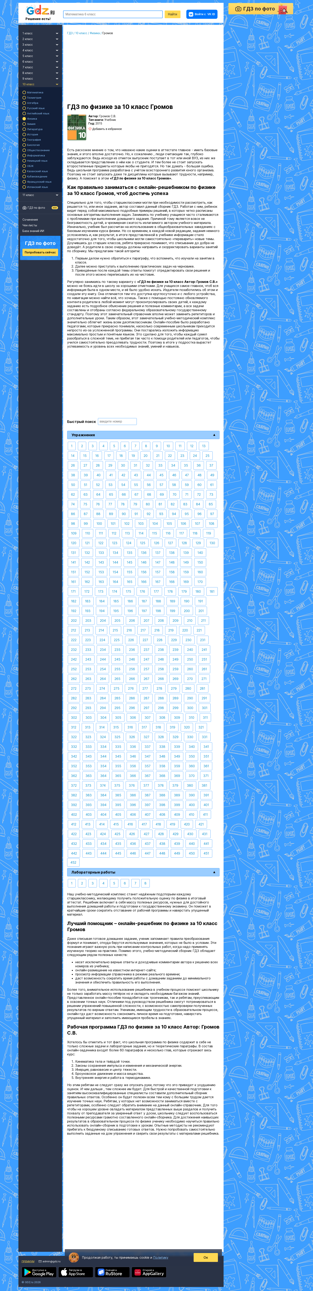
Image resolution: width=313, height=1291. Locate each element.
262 (74, 679)
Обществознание (38, 150)
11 (180, 446)
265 (117, 679)
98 (73, 524)
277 (145, 688)
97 (212, 514)
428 (161, 834)
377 (146, 785)
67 (136, 494)
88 (98, 514)
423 (88, 834)
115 (154, 533)
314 (102, 727)
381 (204, 785)
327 (146, 737)
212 (73, 630)
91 (136, 514)
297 (146, 708)
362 (74, 776)
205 (117, 621)
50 (73, 485)
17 (109, 456)
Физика (32, 118)
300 (190, 708)
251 (204, 659)
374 (103, 785)
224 (102, 640)
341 (206, 747)
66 (124, 494)
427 (146, 834)
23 (182, 456)
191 (200, 601)
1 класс (42, 33)
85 (211, 504)
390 (192, 795)
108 (211, 524)
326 (132, 737)
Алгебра (32, 102)
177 (156, 591)
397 (148, 805)
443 (89, 853)
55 (136, 485)
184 (102, 601)
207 (146, 621)
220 (185, 630)
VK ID (202, 14)
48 (199, 475)
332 (74, 747)
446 (133, 853)
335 (118, 747)
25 (207, 456)
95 (187, 514)
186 (130, 601)
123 (114, 543)
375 (117, 785)
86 (73, 514)
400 (192, 805)
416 (130, 824)
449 (177, 853)
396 (133, 805)
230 (188, 640)
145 (129, 562)
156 (143, 572)
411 (205, 815)
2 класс (42, 38)
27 (85, 465)
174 (114, 591)
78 (123, 504)
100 (99, 524)
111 (101, 533)
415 (116, 824)
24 (195, 456)
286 (132, 698)
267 (146, 679)
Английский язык (38, 113)
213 (87, 630)
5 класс (42, 55)
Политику (160, 1257)
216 (129, 630)
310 (191, 718)
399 (177, 805)
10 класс (42, 83)
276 (131, 688)
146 (143, 562)
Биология (33, 144)
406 (133, 815)
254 (103, 669)
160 (200, 572)
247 (146, 659)
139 (186, 553)
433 (89, 844)
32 (148, 465)
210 (189, 621)
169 (186, 582)
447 (148, 853)
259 (175, 669)
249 (175, 659)
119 (208, 533)
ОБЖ (30, 166)
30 (123, 465)
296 (132, 708)
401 (206, 805)
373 (88, 785)
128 (184, 543)
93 (161, 514)
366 (133, 776)
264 (103, 679)
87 (86, 514)
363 (89, 776)
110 (87, 533)
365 (118, 776)
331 (204, 737)
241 (204, 650)
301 (204, 708)
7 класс (42, 66)
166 (143, 582)
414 (102, 824)
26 (73, 465)
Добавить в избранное (107, 129)
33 (160, 465)
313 (87, 727)
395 (118, 805)
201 (201, 611)
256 (132, 669)
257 (146, 669)
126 (156, 543)
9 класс (42, 78)
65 (111, 494)
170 (200, 582)
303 (89, 718)
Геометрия (34, 97)
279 (174, 688)
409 (177, 815)
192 (73, 611)
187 (144, 601)
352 (74, 766)
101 (113, 524)
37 (211, 465)
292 (74, 708)
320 (187, 727)
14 (72, 456)
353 (89, 766)
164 (115, 582)
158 (172, 572)
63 (86, 494)
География (34, 139)
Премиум (28, 1261)
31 (135, 465)
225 (117, 640)
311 (205, 718)
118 (195, 533)
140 (200, 553)
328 (161, 737)
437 (148, 844)
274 (102, 688)
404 (103, 815)
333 (89, 747)
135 (129, 553)
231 (202, 640)
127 (170, 543)
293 (88, 708)
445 (118, 853)
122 (100, 543)
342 (74, 756)
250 (190, 659)
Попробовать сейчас (40, 252)
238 (161, 650)
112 (114, 533)
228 (159, 640)
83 (185, 504)
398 (162, 805)
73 (211, 494)
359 (177, 766)
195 (116, 611)
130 (212, 543)
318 (158, 727)
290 (190, 698)
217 (143, 630)
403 (89, 815)
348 (162, 756)
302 (74, 718)
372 (74, 785)
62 (73, 494)
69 (162, 494)
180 (198, 591)
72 (199, 494)
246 (132, 659)
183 (87, 601)
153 (101, 572)
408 (162, 815)
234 (103, 650)
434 (103, 844)
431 (204, 834)
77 (110, 504)
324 (103, 737)
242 (74, 659)
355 (118, 766)
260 (190, 669)
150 (200, 562)
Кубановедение (37, 176)
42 (123, 475)
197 (144, 611)
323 (88, 737)
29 (110, 465)
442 (74, 853)
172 (86, 591)
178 (170, 591)
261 (204, 669)
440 (192, 844)
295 (117, 708)
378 (161, 785)
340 (192, 747)
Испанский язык (37, 187)
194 (102, 611)
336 (133, 747)
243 (88, 659)
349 (177, 756)
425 (117, 834)
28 (98, 465)
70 (174, 494)
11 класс (42, 194)
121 (87, 543)
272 (73, 688)
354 (103, 766)
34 (173, 465)
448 (162, 853)
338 (162, 747)
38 (73, 475)
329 (175, 737)
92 (149, 514)
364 (103, 776)
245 (117, 659)
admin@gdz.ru (51, 1261)
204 (103, 621)
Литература (34, 129)
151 (73, 572)
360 (192, 766)
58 (174, 485)
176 (142, 591)
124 (128, 543)
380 (190, 785)
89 (111, 514)
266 (132, 679)
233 (88, 650)
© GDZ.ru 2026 (31, 1282)
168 (172, 582)
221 (199, 630)
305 (118, 718)
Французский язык (39, 181)
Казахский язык (37, 171)
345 (118, 756)
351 (206, 756)
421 (201, 824)
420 (187, 824)
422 (74, 834)
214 (101, 630)
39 (86, 475)
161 (73, 582)
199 (172, 611)
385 (118, 795)
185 (116, 601)
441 (206, 844)
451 (206, 853)
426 (132, 834)
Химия (31, 123)
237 (146, 650)
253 (88, 669)
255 (117, 669)
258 (161, 669)
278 (159, 688)
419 (172, 824)
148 (172, 562)
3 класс (42, 44)
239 (175, 650)
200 (187, 611)
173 (100, 591)
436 (133, 844)
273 (88, 688)
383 (89, 795)
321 (201, 727)
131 (73, 553)
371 (206, 776)
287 (146, 698)
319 (172, 727)
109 (73, 533)
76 (98, 504)
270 (190, 679)
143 (101, 562)
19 (133, 456)
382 (74, 795)
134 (115, 553)
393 (89, 805)
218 (157, 630)
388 (162, 795)
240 (190, 650)
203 (88, 621)
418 (158, 824)
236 (132, 650)
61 (212, 485)
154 (115, 572)
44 (149, 475)
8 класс (42, 72)
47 (187, 475)
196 (130, 611)
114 (141, 533)
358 (162, 766)
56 (149, 485)
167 (157, 582)
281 (202, 688)
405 (118, 815)
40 (99, 475)
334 (103, 747)
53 (110, 485)
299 (175, 708)
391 (206, 795)
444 (103, 853)
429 (175, 834)
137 (157, 553)
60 (199, 485)
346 (133, 756)
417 (144, 824)
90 (124, 514)
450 (192, 853)
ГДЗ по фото (36, 207)
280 (188, 688)
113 (127, 533)
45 (161, 475)
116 (168, 533)
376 (132, 785)
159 (186, 572)
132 (87, 553)
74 (73, 504)
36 (199, 465)
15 (85, 456)
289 (175, 698)
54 (123, 485)
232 (74, 650)
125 (142, 543)
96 (199, 514)
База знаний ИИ (33, 231)
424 (103, 834)
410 (191, 815)
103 (141, 524)
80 (148, 504)
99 (86, 524)
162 (87, 582)
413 (87, 824)
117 (181, 533)
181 (212, 591)
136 (143, 553)
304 (103, 718)
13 (204, 446)
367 (148, 776)
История (32, 134)
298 (161, 708)
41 (111, 475)
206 (132, 621)
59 (187, 485)
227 (145, 640)
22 (170, 456)
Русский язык (36, 108)
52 (98, 485)
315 (116, 727)
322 (74, 737)
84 (198, 504)
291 (204, 698)
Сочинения (30, 219)
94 (174, 514)
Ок (206, 1257)
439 (177, 844)
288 (161, 698)
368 (162, 776)
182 (73, 601)
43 (136, 475)
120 (73, 543)
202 (74, 621)
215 (115, 630)
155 (129, 572)
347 (148, 756)
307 (148, 718)
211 (203, 621)
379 (175, 785)
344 (103, 756)
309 (177, 718)
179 (184, 591)
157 (157, 572)
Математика (35, 92)
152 (87, 572)
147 (157, 562)
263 (88, 679)
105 (169, 524)
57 (161, 485)
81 (160, 504)
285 (117, 698)
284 (103, 698)
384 (103, 795)
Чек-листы (29, 225)
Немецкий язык (37, 160)
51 (85, 485)
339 (177, 747)
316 (130, 727)
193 (87, 611)
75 (85, 504)
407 (148, 815)
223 (88, 640)
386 (133, 795)
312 (73, 727)
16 (97, 456)
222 (73, 640)
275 (116, 688)
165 (129, 582)
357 (148, 766)
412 (73, 824)
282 (74, 698)
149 (186, 562)
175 (128, 591)
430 (190, 834)
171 (73, 591)
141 (73, 562)
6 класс (42, 61)
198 (158, 611)
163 (101, 582)
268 (161, 679)
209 (175, 621)
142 (87, 562)
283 (88, 698)
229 (174, 640)
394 (103, 805)
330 (190, 737)
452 (73, 862)
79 (135, 504)
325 (117, 737)
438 (162, 844)
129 (198, 543)
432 (74, 844)
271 (204, 679)
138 (172, 553)
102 (126, 524)
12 (191, 446)
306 (133, 718)
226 (131, 640)
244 (103, 659)
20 (145, 456)
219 (171, 630)
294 (103, 708)
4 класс (42, 49)
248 (161, 659)
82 (173, 504)
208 (161, 621)
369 (177, 776)
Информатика (36, 155)
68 (149, 494)
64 (98, 494)
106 (183, 524)
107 (197, 524)
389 (177, 795)
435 (118, 844)
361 (206, 766)
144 (115, 562)
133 (101, 553)
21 (157, 456)
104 (155, 524)
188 (158, 601)
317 (144, 727)
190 (186, 601)
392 (74, 805)
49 (212, 475)
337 (148, 747)
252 (74, 669)
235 (117, 650)
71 (186, 494)
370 (192, 776)
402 (74, 815)
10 (168, 446)
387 (148, 795)
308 (162, 718)
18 (121, 456)
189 (172, 601)
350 (192, 756)
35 (186, 465)
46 (174, 475)
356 (133, 766)
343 (89, 756)
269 (175, 679)
